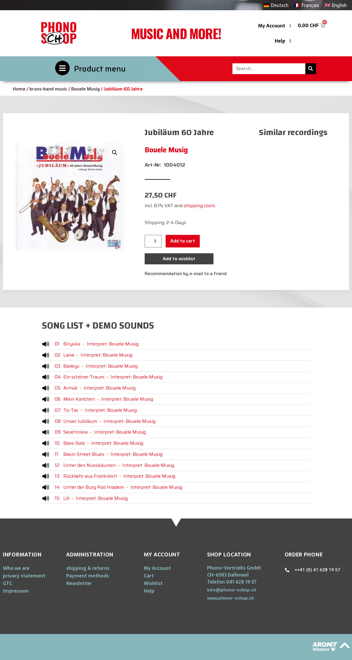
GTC (7, 583)
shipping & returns (87, 568)
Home (19, 88)
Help (280, 41)
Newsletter (79, 583)
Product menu (100, 68)
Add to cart (182, 241)
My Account (271, 25)
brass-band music (48, 88)
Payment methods (87, 575)
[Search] (310, 68)
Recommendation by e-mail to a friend (186, 273)
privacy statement (24, 575)
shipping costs (199, 205)
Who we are (16, 568)
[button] (231, 590)
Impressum (16, 591)
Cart (149, 575)
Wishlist (153, 583)
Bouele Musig (85, 88)
